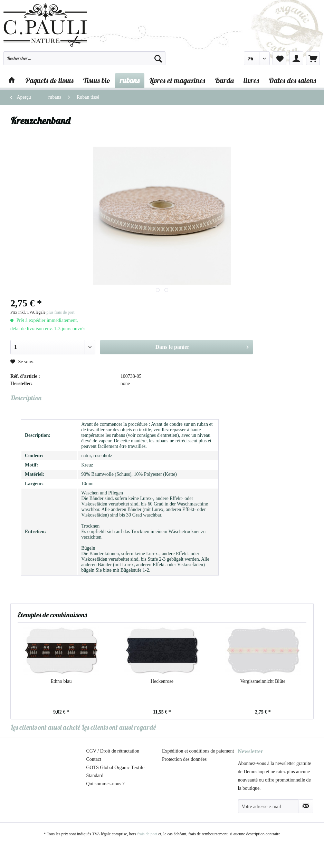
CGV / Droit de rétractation (113, 751)
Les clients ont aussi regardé (119, 727)
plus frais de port (61, 312)
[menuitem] (84, 61)
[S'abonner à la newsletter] (305, 806)
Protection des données (184, 759)
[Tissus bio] (96, 80)
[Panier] (313, 58)
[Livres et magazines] (177, 80)
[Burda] (224, 80)
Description (25, 397)
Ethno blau (61, 681)
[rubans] (129, 80)
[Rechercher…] (84, 58)
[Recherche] (158, 58)
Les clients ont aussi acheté (45, 727)
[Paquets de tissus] (49, 80)
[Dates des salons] (292, 80)
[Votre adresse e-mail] (268, 806)
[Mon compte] (296, 58)
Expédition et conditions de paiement (198, 751)
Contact (94, 759)
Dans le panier (202, 346)
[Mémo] (279, 58)
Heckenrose (162, 681)
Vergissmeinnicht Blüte (263, 681)
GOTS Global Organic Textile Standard (115, 771)
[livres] (251, 80)
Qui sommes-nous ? (105, 783)
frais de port (147, 834)
